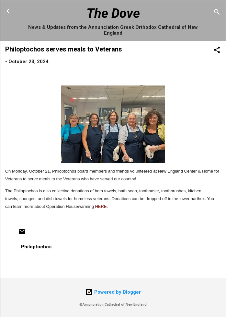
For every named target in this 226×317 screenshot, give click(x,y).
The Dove (113, 13)
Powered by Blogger (113, 292)
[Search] (217, 13)
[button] (217, 51)
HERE (101, 206)
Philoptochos (36, 247)
